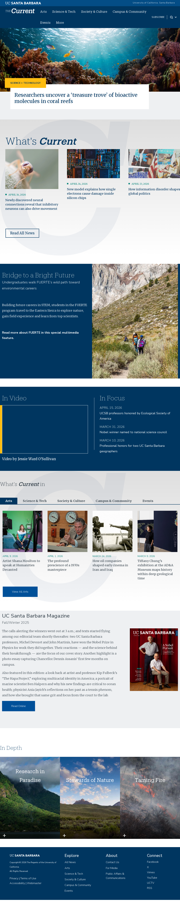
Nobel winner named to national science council (133, 432)
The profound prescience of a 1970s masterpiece (63, 565)
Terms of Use (28, 878)
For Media (111, 868)
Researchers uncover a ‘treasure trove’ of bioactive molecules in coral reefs (78, 98)
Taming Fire (150, 780)
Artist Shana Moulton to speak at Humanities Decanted (21, 565)
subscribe (158, 17)
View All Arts (20, 592)
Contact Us (112, 862)
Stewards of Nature (90, 780)
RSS (149, 888)
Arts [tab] (8, 501)
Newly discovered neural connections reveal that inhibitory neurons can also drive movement (31, 204)
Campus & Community (130, 11)
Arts (43, 11)
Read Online (18, 706)
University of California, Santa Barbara (154, 2)
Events (45, 22)
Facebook (153, 862)
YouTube (152, 878)
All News (70, 862)
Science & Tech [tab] (35, 501)
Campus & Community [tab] (113, 501)
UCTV (150, 883)
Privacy (14, 878)
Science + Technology (25, 83)
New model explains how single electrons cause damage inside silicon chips (91, 193)
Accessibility (17, 883)
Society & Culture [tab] (71, 501)
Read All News (22, 233)
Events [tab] (147, 501)
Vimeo (151, 872)
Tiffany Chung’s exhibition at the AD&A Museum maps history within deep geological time (155, 569)
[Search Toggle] (173, 17)
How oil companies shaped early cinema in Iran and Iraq (110, 565)
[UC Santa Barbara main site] (23, 2)
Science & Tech (64, 11)
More (60, 22)
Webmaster (34, 883)
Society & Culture (94, 11)
